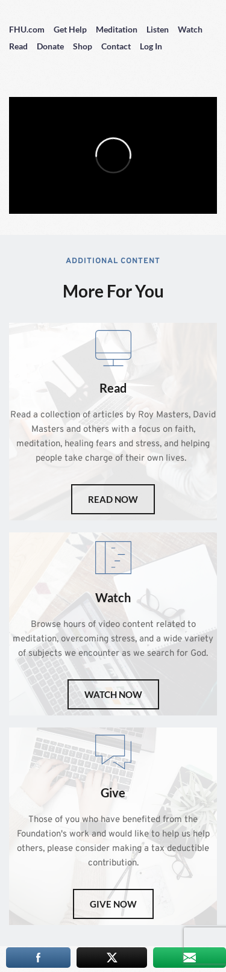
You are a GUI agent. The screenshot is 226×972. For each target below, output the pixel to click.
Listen (157, 29)
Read (18, 46)
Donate (50, 46)
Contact (116, 46)
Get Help (70, 29)
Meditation (116, 29)
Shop (82, 46)
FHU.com (27, 29)
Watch (190, 29)
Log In (151, 46)
